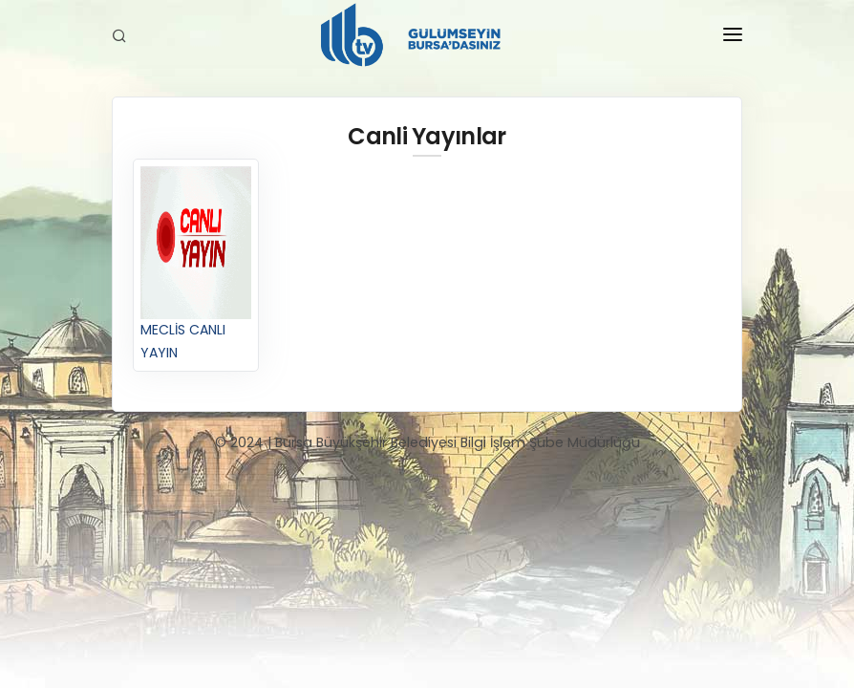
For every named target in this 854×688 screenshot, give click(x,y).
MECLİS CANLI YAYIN (195, 263)
